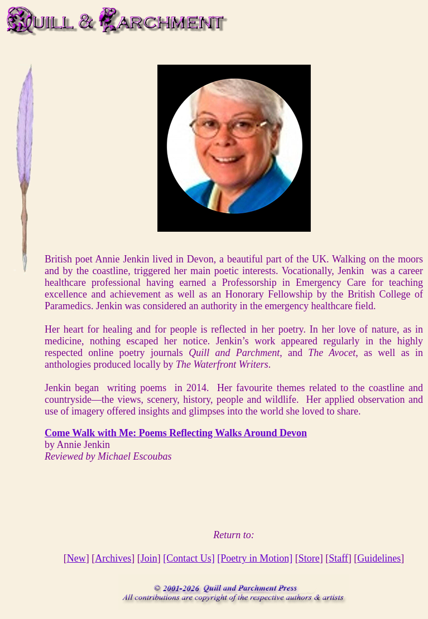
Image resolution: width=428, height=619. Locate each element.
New (76, 558)
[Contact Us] (188, 558)
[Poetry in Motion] (254, 558)
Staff (338, 558)
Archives (113, 558)
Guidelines (379, 558)
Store (309, 558)
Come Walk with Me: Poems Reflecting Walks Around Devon (176, 432)
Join (149, 558)
